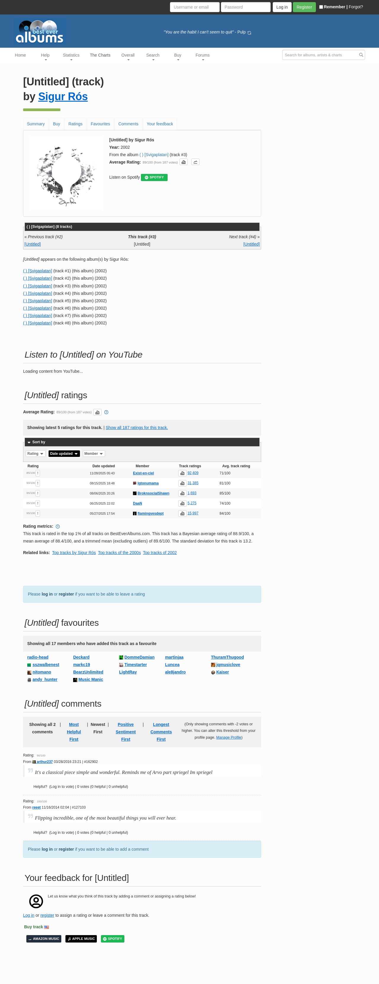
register (66, 594)
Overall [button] (127, 56)
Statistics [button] (71, 56)
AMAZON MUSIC (43, 939)
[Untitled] (33, 244)
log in (47, 594)
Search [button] (152, 56)
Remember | (333, 6)
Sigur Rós (63, 96)
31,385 (192, 483)
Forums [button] (203, 56)
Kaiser (222, 672)
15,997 (192, 513)
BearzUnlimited (88, 672)
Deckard (81, 657)
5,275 (191, 503)
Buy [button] (177, 56)
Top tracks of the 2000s (119, 552)
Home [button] (20, 55)
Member (94, 454)
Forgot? (356, 6)
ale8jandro (175, 672)
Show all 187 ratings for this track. (137, 427)
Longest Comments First (161, 732)
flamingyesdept (151, 513)
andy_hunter (45, 679)
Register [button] (304, 7)
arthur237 (42, 762)
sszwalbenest (46, 664)
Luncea (172, 664)
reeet (36, 807)
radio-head (38, 657)
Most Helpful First (74, 732)
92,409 (192, 473)
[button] (183, 162)
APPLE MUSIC (81, 939)
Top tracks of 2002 (160, 552)
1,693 (191, 493)
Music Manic (90, 679)
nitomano (42, 672)
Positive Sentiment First (126, 732)
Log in (28, 915)
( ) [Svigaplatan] (153, 154)
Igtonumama (148, 483)
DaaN (137, 503)
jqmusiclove (228, 664)
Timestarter (135, 664)
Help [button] (45, 56)
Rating (36, 454)
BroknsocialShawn (153, 493)
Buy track (33, 926)
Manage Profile (228, 737)
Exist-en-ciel (143, 473)
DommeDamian (139, 657)
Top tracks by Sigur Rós (74, 552)
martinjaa (174, 657)
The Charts (100, 55)
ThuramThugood (227, 657)
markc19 (81, 664)
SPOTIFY (154, 177)
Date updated (64, 454)
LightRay (128, 672)
